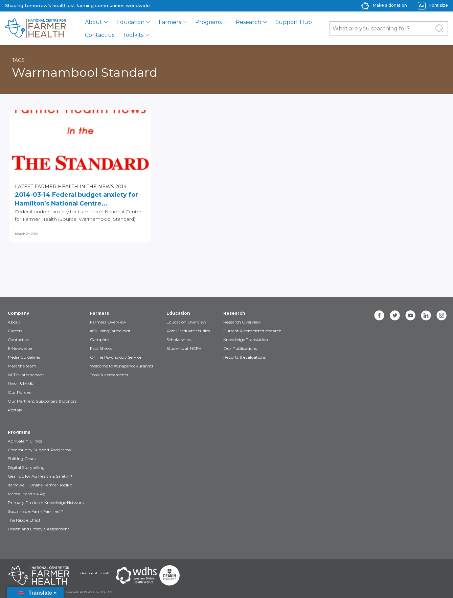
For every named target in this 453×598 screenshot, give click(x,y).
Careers (15, 330)
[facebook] (379, 315)
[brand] (35, 28)
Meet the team (22, 365)
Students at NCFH (183, 348)
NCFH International (27, 374)
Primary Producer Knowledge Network (46, 502)
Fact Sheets (101, 348)
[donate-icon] (365, 5)
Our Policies (19, 392)
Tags (18, 60)
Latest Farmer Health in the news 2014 (71, 187)
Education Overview (186, 322)
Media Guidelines (24, 357)
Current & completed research (252, 330)
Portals (15, 409)
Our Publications (240, 348)
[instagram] (441, 315)
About (93, 22)
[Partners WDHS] (136, 575)
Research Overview (242, 322)
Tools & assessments (109, 374)
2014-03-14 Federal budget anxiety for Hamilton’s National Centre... (76, 199)
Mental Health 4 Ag (27, 493)
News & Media (21, 383)
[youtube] (410, 315)
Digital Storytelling (26, 467)
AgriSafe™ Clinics (25, 441)
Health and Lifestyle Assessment (38, 528)
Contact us (99, 35)
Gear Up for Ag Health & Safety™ (40, 476)
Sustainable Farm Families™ (35, 511)
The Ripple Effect (24, 520)
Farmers (170, 22)
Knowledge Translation (245, 339)
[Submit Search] (439, 28)
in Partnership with (94, 573)
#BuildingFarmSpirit (110, 330)
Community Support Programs (39, 449)
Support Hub (293, 22)
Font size (438, 5)
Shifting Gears (22, 458)
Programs (208, 22)
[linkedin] (426, 315)
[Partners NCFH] (38, 575)
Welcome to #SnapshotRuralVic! (121, 365)
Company (18, 313)
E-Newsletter (20, 348)
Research (248, 22)
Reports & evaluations (244, 357)
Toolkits (132, 35)
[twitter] (395, 315)
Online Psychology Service (115, 357)
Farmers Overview (108, 322)
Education (130, 22)
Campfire (99, 339)
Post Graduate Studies (188, 330)
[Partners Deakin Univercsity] (169, 575)
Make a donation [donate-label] (390, 5)
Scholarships (178, 339)
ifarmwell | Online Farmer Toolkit (40, 484)
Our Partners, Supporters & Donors (42, 401)
